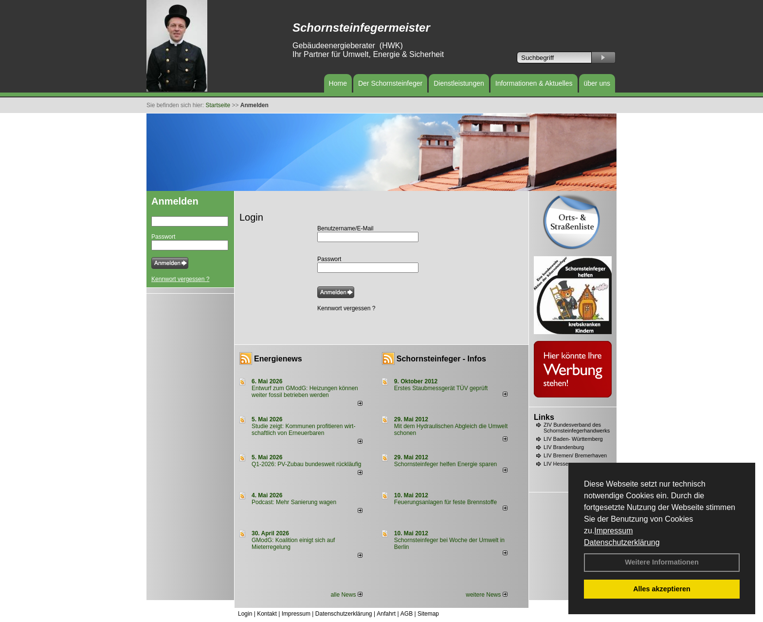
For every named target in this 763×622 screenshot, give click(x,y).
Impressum (613, 531)
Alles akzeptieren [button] (661, 589)
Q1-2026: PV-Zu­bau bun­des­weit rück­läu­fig (306, 464)
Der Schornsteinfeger (390, 83)
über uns (597, 83)
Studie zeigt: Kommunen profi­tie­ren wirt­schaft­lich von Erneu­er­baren (303, 429)
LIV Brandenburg (564, 447)
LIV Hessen (557, 464)
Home (338, 83)
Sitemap (428, 613)
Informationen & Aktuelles (534, 83)
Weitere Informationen (662, 562)
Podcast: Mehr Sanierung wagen (294, 502)
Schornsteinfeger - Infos (441, 359)
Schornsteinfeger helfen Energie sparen (445, 464)
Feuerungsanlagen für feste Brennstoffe (445, 502)
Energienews (278, 359)
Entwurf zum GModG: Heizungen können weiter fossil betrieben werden (305, 391)
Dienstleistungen (459, 83)
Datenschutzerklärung (622, 542)
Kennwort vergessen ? (180, 279)
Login (245, 613)
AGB (406, 613)
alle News (346, 594)
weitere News (486, 594)
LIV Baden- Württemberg (573, 439)
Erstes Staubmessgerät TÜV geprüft (441, 388)
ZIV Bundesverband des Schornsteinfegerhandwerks (577, 428)
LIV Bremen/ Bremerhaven (575, 455)
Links (544, 417)
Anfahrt (386, 613)
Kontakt (267, 613)
